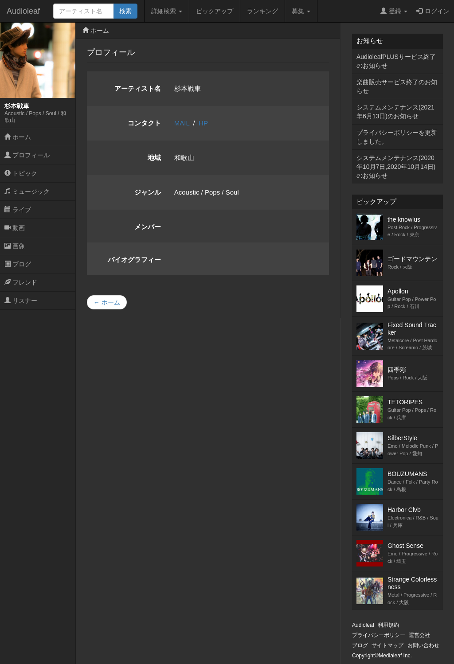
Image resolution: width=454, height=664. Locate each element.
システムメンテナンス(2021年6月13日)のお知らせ (395, 112)
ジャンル (147, 192)
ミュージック (27, 191)
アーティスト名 (137, 88)
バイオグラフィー (134, 259)
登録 (393, 11)
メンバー (147, 226)
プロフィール (27, 155)
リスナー (20, 300)
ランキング (262, 11)
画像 (14, 246)
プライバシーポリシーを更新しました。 (396, 137)
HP (203, 123)
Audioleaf (23, 11)
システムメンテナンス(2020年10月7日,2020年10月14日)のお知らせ (395, 166)
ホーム (17, 137)
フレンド (20, 282)
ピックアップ (214, 11)
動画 (14, 227)
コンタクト (144, 123)
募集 (301, 11)
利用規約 (388, 625)
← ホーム (107, 302)
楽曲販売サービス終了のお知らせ (396, 86)
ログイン (433, 11)
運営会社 (419, 635)
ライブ (17, 209)
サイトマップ (387, 645)
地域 (154, 157)
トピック (20, 173)
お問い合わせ (423, 645)
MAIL (181, 123)
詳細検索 (166, 11)
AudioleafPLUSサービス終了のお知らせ (396, 61)
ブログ (17, 264)
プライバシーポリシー (378, 635)
